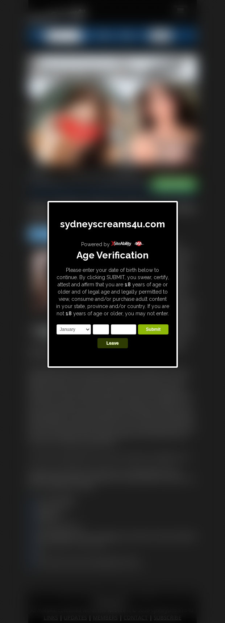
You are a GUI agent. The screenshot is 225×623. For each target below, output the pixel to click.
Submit (153, 329)
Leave (112, 343)
